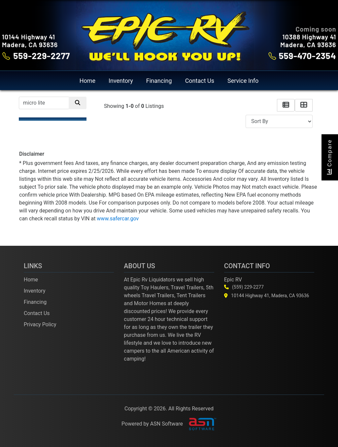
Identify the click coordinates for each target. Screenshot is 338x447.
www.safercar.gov (118, 218)
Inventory (121, 80)
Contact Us (199, 80)
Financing (159, 80)
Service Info (242, 80)
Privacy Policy (40, 324)
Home (87, 80)
